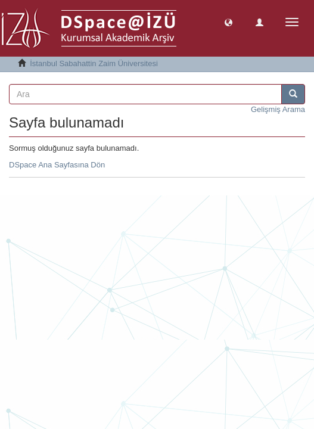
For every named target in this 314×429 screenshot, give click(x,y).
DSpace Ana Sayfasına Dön (57, 164)
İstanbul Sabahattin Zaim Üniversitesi (94, 63)
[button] (228, 22)
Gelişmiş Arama (278, 109)
